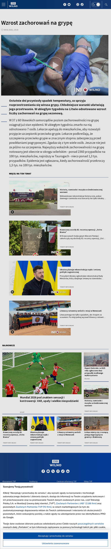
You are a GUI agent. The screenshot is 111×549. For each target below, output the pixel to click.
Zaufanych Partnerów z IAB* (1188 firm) (76, 503)
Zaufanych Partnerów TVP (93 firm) (33, 506)
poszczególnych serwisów (91, 523)
